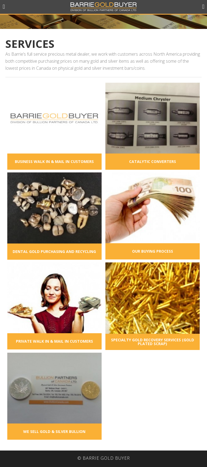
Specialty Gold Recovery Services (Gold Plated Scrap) (152, 341)
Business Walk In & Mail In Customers (54, 161)
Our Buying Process (152, 251)
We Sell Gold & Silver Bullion (54, 431)
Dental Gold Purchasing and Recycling (54, 251)
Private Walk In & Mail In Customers (54, 341)
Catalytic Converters (152, 161)
